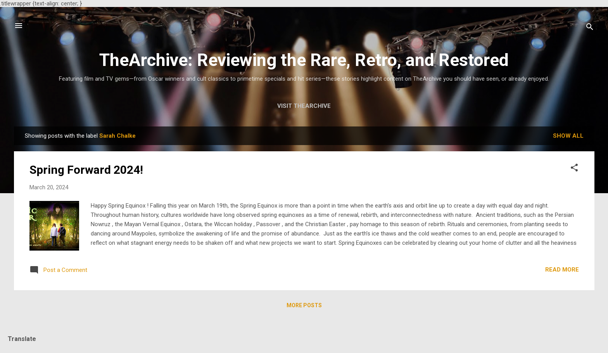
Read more (562, 269)
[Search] (589, 28)
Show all (568, 135)
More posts (304, 305)
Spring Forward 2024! (86, 169)
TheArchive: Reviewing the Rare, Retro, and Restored (304, 60)
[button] (574, 169)
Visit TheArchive (304, 105)
